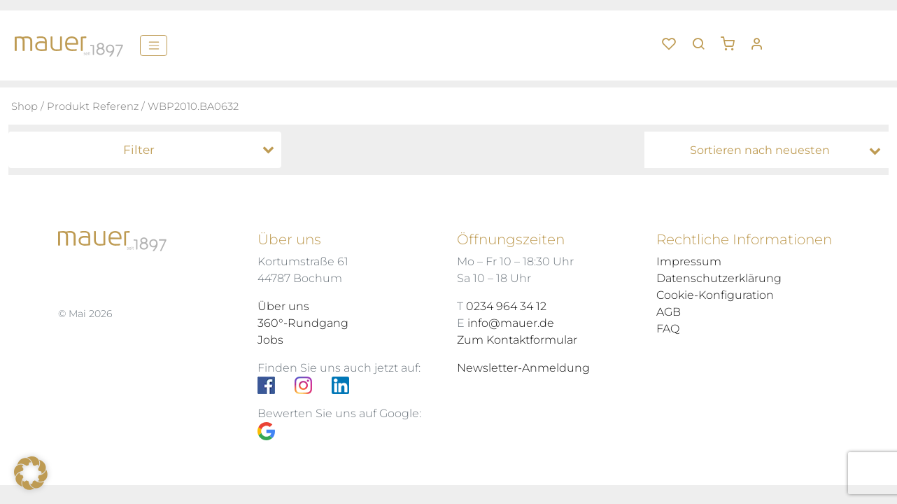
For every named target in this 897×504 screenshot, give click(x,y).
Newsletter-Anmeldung (523, 367)
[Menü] (153, 45)
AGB (668, 311)
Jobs (270, 339)
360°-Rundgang (302, 323)
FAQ (667, 328)
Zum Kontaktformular (517, 339)
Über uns (283, 306)
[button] (732, 38)
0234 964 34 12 (506, 306)
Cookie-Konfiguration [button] (715, 295)
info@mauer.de (510, 323)
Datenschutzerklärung (719, 278)
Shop (24, 106)
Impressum (688, 261)
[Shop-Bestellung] (770, 150)
